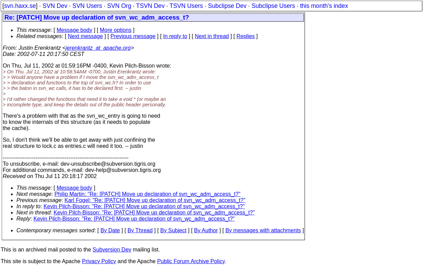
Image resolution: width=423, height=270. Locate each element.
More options (116, 30)
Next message (85, 36)
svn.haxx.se (20, 5)
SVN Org (119, 5)
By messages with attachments (263, 230)
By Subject (173, 230)
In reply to (175, 36)
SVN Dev (54, 5)
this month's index (324, 5)
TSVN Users (186, 5)
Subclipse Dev (227, 5)
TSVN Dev (150, 5)
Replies (245, 36)
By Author (206, 230)
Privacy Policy (99, 261)
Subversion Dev (112, 250)
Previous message (133, 36)
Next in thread (212, 36)
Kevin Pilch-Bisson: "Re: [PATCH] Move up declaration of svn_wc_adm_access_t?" (144, 206)
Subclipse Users (273, 5)
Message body (74, 30)
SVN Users (87, 5)
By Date (110, 230)
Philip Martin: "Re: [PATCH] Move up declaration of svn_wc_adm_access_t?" (147, 194)
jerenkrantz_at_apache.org (98, 48)
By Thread (140, 230)
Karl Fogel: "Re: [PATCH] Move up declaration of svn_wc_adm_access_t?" (155, 200)
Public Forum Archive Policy (191, 261)
